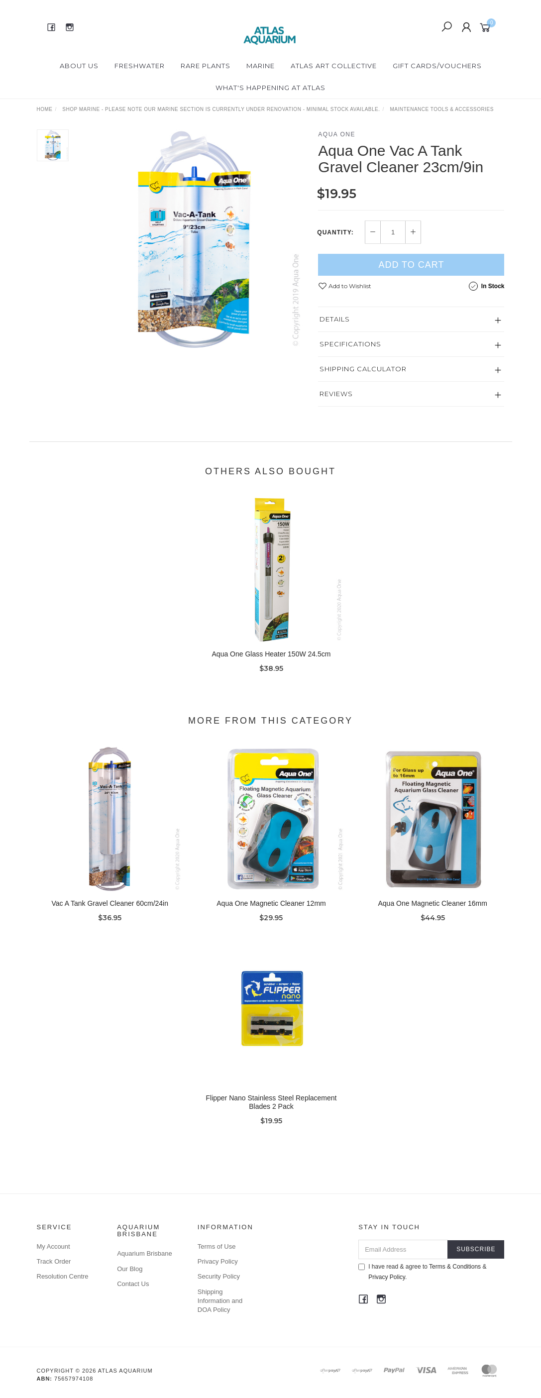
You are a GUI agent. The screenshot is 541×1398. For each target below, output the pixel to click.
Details (335, 319)
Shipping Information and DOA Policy (220, 1300)
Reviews (336, 394)
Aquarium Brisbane (144, 1253)
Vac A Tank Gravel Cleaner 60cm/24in (110, 911)
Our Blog (129, 1269)
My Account (53, 1246)
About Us (79, 66)
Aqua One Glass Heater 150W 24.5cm (271, 662)
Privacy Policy (218, 1261)
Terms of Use (217, 1246)
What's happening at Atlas (270, 88)
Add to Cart (411, 265)
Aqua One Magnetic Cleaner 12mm (270, 911)
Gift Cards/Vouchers (437, 66)
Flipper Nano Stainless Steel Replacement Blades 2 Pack (271, 1110)
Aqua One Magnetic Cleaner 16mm (432, 911)
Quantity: (335, 232)
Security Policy (219, 1276)
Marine (260, 66)
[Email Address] (403, 1249)
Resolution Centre (63, 1276)
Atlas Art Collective (334, 66)
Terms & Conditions (455, 1266)
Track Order (54, 1261)
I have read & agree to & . (422, 1272)
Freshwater (139, 66)
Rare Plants (205, 66)
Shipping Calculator (363, 369)
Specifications (350, 344)
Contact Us (133, 1284)
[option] (194, 239)
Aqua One (336, 134)
